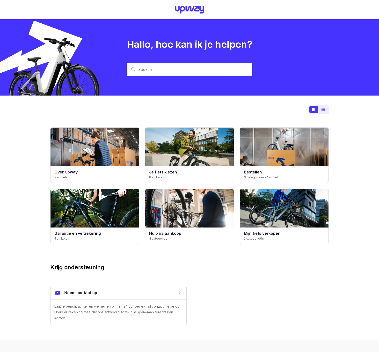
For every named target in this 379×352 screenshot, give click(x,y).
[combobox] (189, 69)
